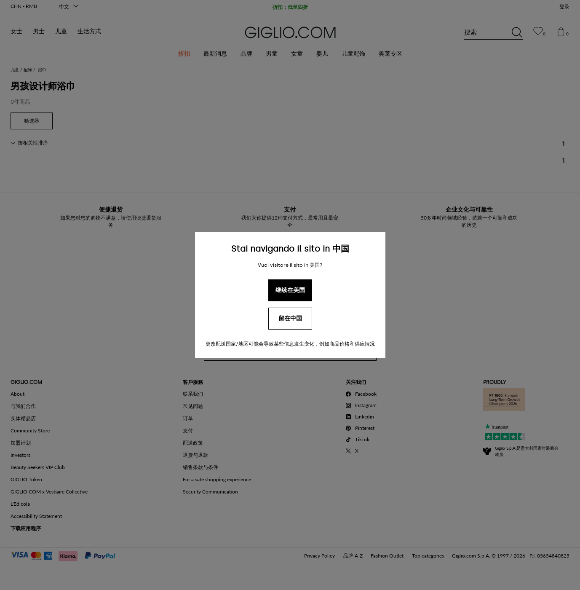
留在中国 (290, 318)
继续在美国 (290, 290)
